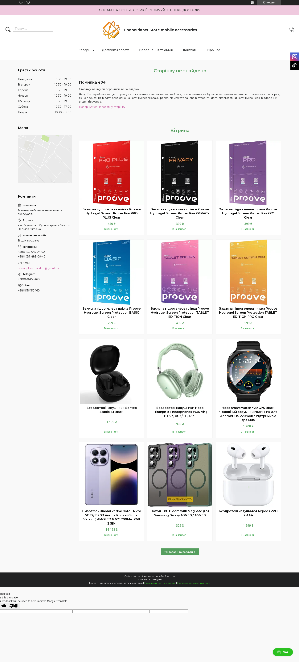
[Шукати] (8, 30)
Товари (84, 50)
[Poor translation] (14, 606)
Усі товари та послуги (178, 551)
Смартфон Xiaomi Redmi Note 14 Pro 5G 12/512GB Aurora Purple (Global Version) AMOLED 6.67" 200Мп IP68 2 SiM (111, 517)
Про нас (213, 50)
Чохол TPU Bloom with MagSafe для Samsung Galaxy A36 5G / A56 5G (179, 513)
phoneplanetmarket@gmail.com (40, 268)
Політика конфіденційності (193, 582)
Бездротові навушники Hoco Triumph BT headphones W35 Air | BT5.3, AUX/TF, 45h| (180, 412)
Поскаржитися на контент (160, 582)
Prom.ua (170, 576)
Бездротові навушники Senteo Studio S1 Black (111, 410)
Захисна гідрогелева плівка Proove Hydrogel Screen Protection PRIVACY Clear (179, 213)
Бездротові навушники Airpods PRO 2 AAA (248, 513)
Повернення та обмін (156, 50)
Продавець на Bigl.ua (149, 579)
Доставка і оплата (115, 50)
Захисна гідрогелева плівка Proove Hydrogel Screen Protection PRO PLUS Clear (112, 213)
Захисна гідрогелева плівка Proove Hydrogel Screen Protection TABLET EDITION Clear (180, 313)
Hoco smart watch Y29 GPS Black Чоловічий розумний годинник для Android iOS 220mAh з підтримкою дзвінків (248, 414)
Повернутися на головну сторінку (102, 107)
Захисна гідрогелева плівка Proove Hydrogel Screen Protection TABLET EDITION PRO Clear (248, 313)
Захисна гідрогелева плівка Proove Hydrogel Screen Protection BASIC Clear (112, 313)
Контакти (190, 50)
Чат (282, 652)
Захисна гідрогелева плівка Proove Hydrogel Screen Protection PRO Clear (248, 213)
